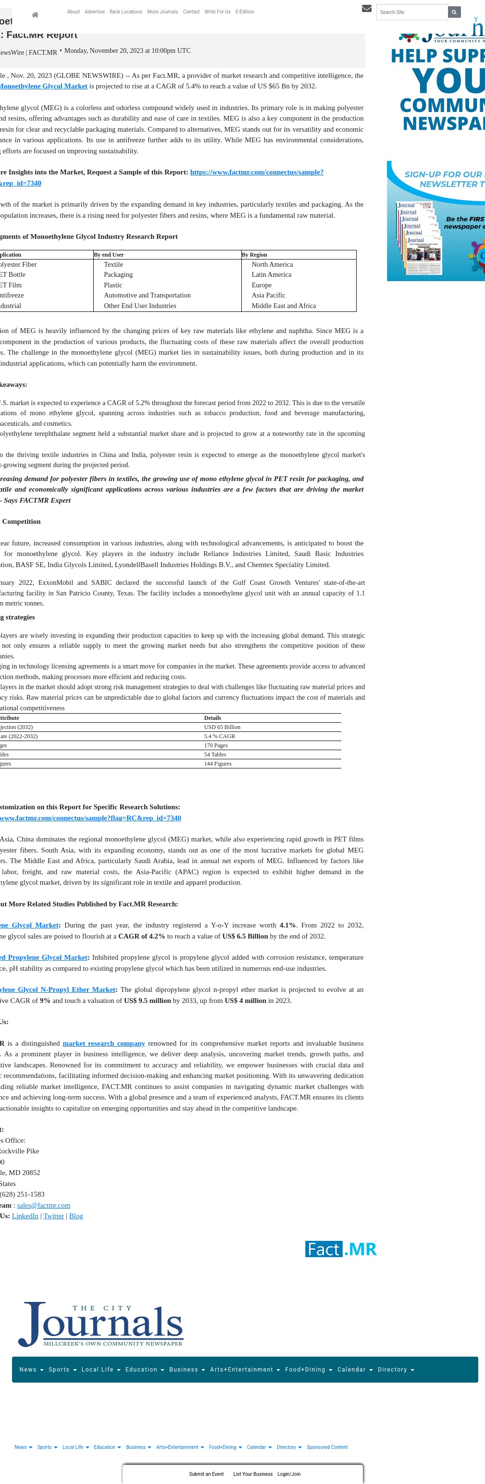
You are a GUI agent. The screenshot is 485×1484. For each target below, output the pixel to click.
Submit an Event (206, 1474)
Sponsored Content (327, 1448)
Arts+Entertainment (245, 1371)
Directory (396, 1371)
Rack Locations (126, 11)
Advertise (95, 11)
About (73, 11)
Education (144, 1371)
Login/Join (288, 1474)
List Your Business (253, 1474)
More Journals (162, 11)
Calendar (355, 1371)
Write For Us (218, 11)
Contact (191, 11)
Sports (63, 1371)
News (32, 1371)
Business (187, 1371)
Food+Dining (308, 1371)
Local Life (101, 1371)
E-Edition (245, 11)
